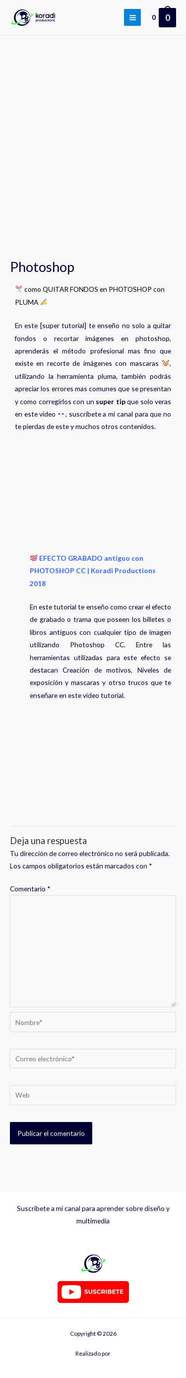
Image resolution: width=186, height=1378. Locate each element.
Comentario (30, 888)
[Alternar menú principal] (132, 17)
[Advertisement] (93, 133)
